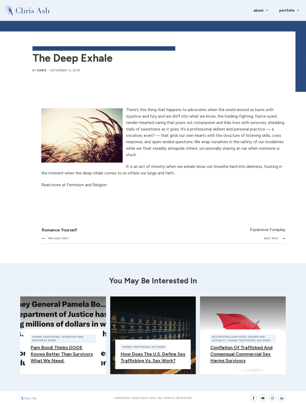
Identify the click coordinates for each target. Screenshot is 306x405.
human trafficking (46, 337)
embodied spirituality (95, 48)
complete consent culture (54, 48)
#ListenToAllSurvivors (229, 337)
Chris (42, 70)
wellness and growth (157, 48)
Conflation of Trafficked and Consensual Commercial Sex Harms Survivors (241, 354)
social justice (125, 48)
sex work (158, 347)
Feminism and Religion (87, 184)
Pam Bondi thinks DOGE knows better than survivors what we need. (62, 354)
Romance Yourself (59, 229)
